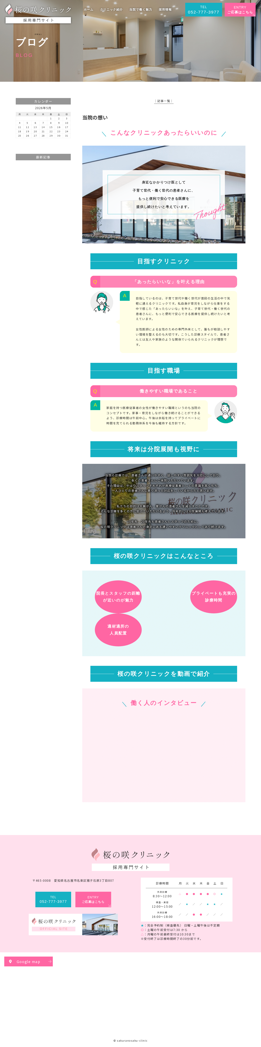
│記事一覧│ (164, 101)
